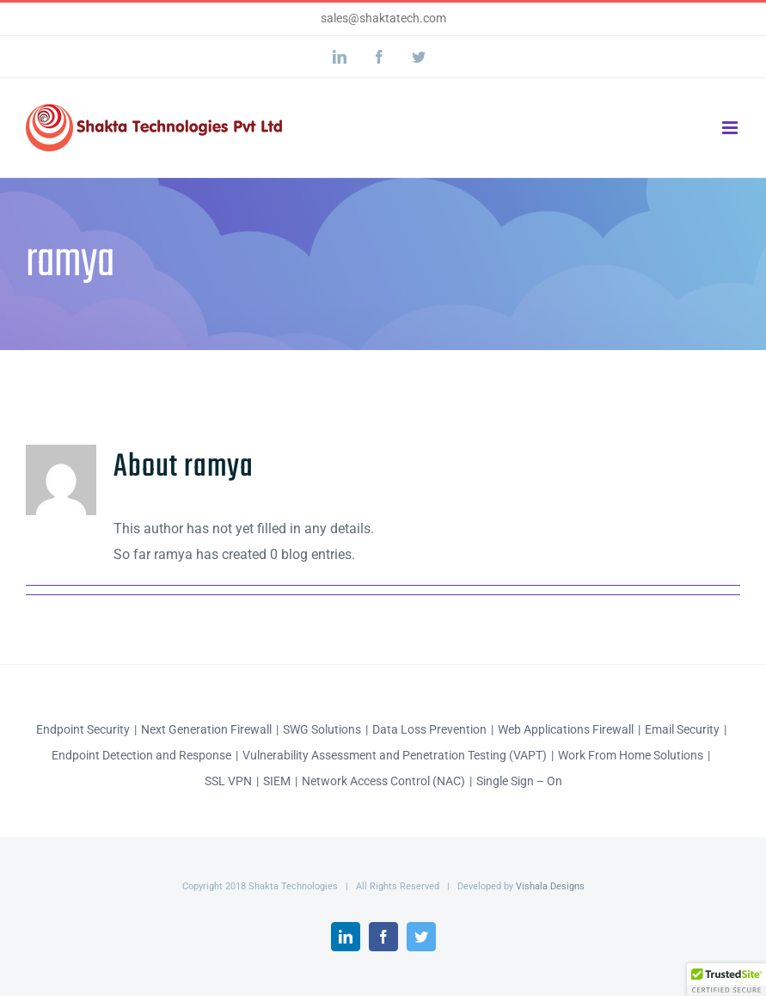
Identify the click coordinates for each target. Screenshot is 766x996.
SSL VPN (228, 781)
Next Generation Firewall (206, 729)
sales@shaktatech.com (383, 18)
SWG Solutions (322, 729)
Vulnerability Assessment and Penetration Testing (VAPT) (394, 755)
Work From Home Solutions (630, 755)
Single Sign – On (519, 781)
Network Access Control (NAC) (383, 781)
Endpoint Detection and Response (141, 755)
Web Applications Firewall (566, 729)
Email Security (682, 729)
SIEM (277, 781)
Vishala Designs (550, 886)
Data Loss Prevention (429, 729)
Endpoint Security (83, 729)
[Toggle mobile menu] (731, 128)
